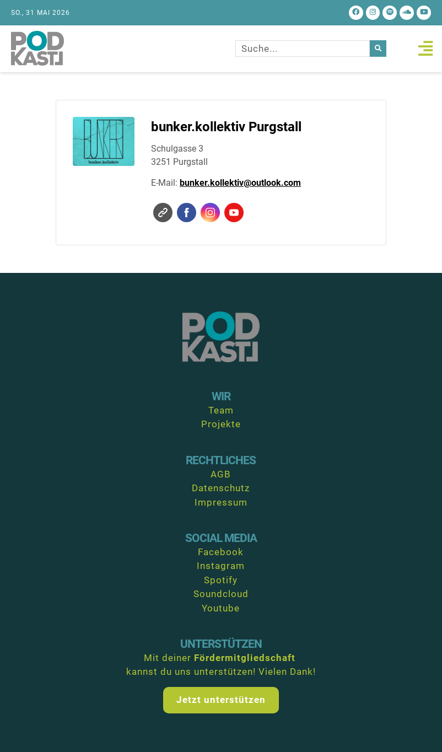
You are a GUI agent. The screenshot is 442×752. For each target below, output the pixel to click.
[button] (425, 48)
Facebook (186, 212)
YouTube (234, 212)
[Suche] (378, 49)
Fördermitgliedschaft (244, 657)
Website (163, 212)
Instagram (210, 212)
